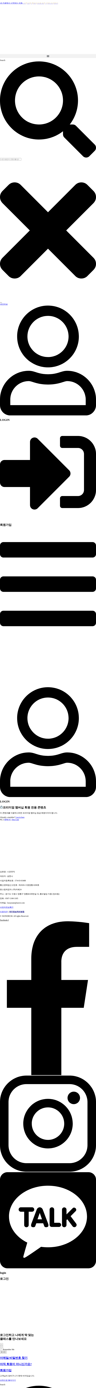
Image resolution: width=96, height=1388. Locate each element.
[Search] (1, 302)
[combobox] (10, 159)
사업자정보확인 (6, 907)
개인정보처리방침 (16, 912)
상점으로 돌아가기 (8, 1380)
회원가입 (6, 1370)
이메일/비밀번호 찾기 (13, 1357)
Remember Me (7, 1349)
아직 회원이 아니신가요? (16, 1364)
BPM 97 (7, 820)
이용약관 (4, 912)
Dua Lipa (15, 820)
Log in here (20, 817)
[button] (48, 56)
